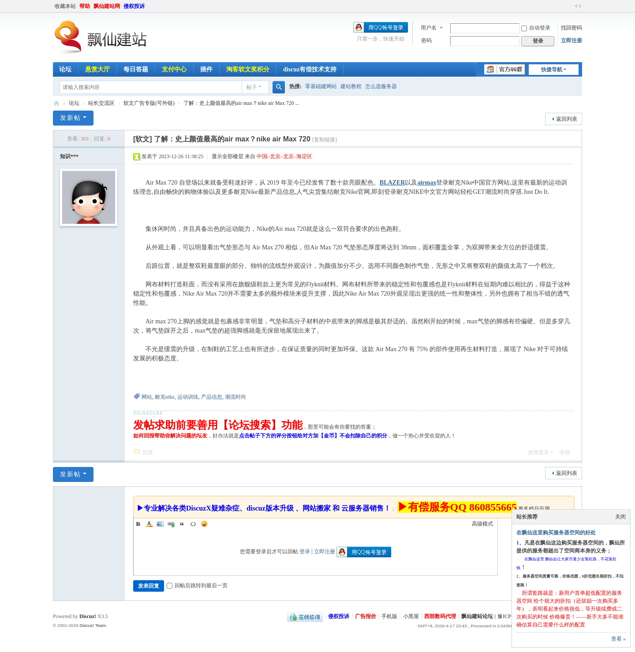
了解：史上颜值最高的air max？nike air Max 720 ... (241, 103)
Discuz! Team (92, 625)
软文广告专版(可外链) (149, 103)
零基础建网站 (321, 86)
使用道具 (538, 452)
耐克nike (165, 397)
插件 (206, 69)
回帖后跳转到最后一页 (197, 585)
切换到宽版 (578, 6)
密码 (426, 40)
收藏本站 (65, 6)
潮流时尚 (235, 397)
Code (193, 523)
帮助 (84, 6)
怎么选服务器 (381, 86)
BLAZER (392, 182)
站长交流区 (101, 103)
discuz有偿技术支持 (309, 69)
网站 (147, 397)
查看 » (618, 639)
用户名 (429, 28)
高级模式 (482, 524)
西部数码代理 (440, 616)
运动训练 (187, 397)
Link (171, 523)
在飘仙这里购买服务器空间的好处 (556, 533)
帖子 (252, 87)
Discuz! (87, 616)
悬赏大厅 (97, 69)
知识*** (69, 156)
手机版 (389, 616)
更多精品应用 (534, 509)
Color (149, 523)
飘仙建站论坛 (56, 103)
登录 (304, 551)
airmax (426, 182)
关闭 (620, 517)
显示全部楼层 (227, 156)
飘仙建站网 (106, 6)
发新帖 (70, 118)
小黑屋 (411, 616)
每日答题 (135, 69)
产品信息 (211, 397)
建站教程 (351, 86)
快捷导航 (551, 70)
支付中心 (174, 69)
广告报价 (365, 616)
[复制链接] (324, 140)
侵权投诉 (134, 6)
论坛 (65, 69)
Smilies (204, 523)
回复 (148, 452)
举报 (565, 452)
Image (160, 523)
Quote (182, 523)
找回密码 (571, 28)
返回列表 (566, 119)
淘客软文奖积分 (247, 69)
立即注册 (571, 40)
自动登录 (535, 28)
